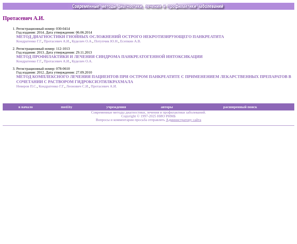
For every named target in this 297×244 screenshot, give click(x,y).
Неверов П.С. (26, 86)
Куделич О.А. (82, 41)
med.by (66, 107)
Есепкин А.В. (130, 41)
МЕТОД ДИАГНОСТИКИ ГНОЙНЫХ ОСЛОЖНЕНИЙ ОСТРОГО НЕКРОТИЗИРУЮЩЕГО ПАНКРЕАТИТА (120, 36)
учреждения (116, 107)
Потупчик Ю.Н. (106, 41)
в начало (25, 107)
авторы (167, 107)
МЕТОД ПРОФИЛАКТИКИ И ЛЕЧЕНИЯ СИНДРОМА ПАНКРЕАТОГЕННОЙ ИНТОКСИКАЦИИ (109, 56)
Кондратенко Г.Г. (29, 41)
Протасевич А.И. (57, 41)
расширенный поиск (240, 107)
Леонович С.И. (77, 86)
